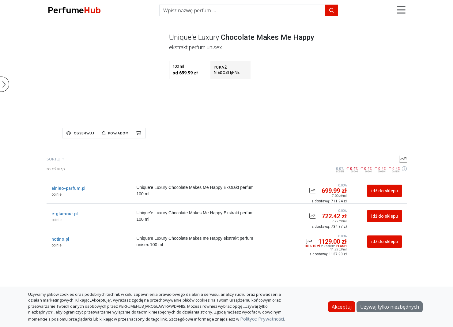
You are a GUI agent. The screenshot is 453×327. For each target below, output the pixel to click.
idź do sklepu (384, 190)
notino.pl (60, 239)
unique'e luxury (194, 37)
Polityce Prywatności (262, 319)
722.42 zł (334, 216)
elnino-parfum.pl (68, 188)
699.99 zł (334, 190)
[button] (401, 10)
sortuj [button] (54, 159)
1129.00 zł (332, 241)
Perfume (74, 10)
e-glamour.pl (64, 213)
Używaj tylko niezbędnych (389, 306)
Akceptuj (342, 306)
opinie (56, 194)
